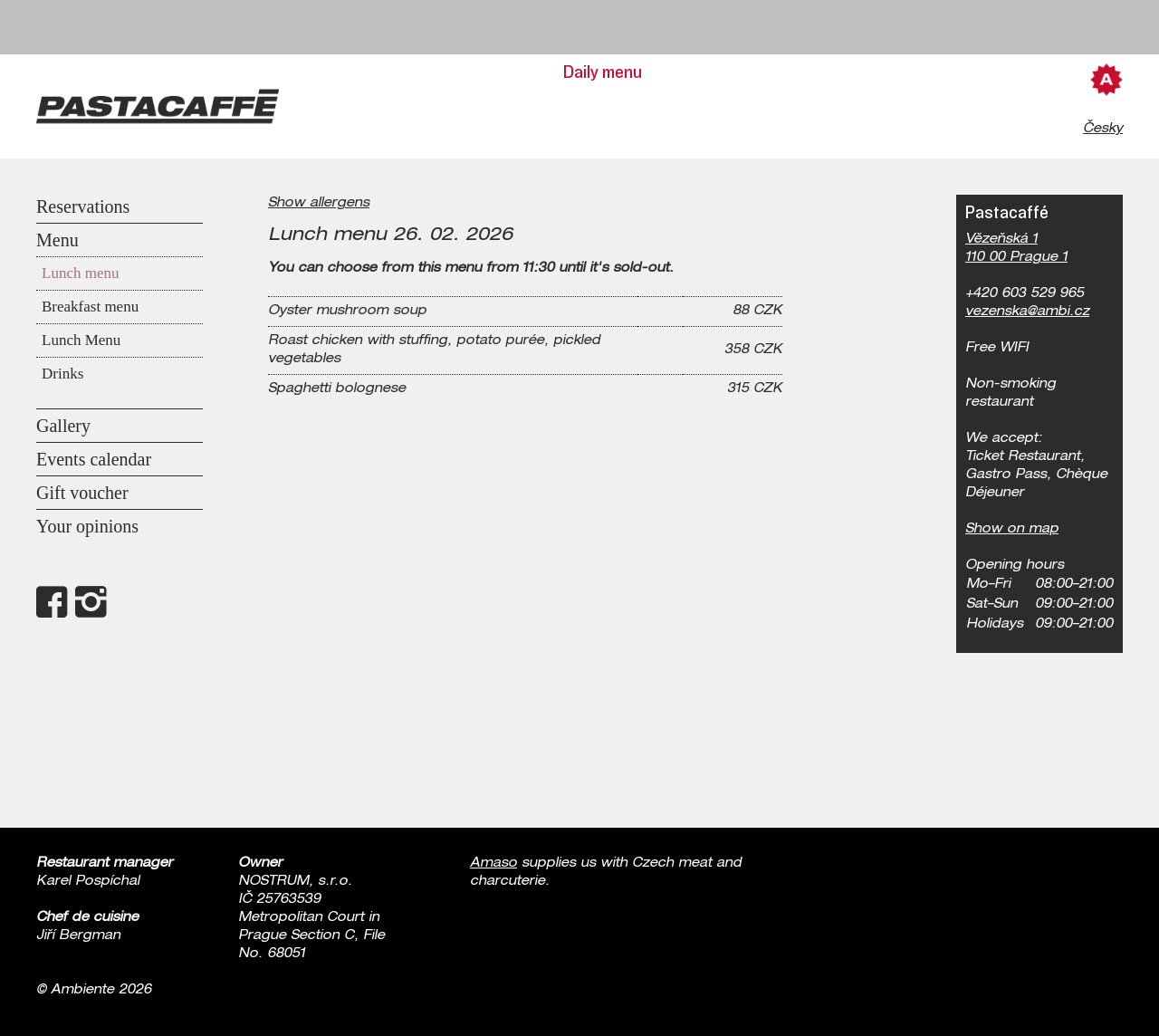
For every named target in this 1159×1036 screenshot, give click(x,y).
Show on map (1011, 529)
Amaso (493, 864)
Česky (1103, 129)
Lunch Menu (81, 340)
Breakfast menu (90, 306)
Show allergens (318, 203)
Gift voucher (82, 493)
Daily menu (602, 72)
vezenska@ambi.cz (1027, 312)
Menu (57, 240)
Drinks (62, 373)
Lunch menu (80, 273)
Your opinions (87, 526)
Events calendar (93, 459)
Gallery (63, 426)
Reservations (82, 206)
